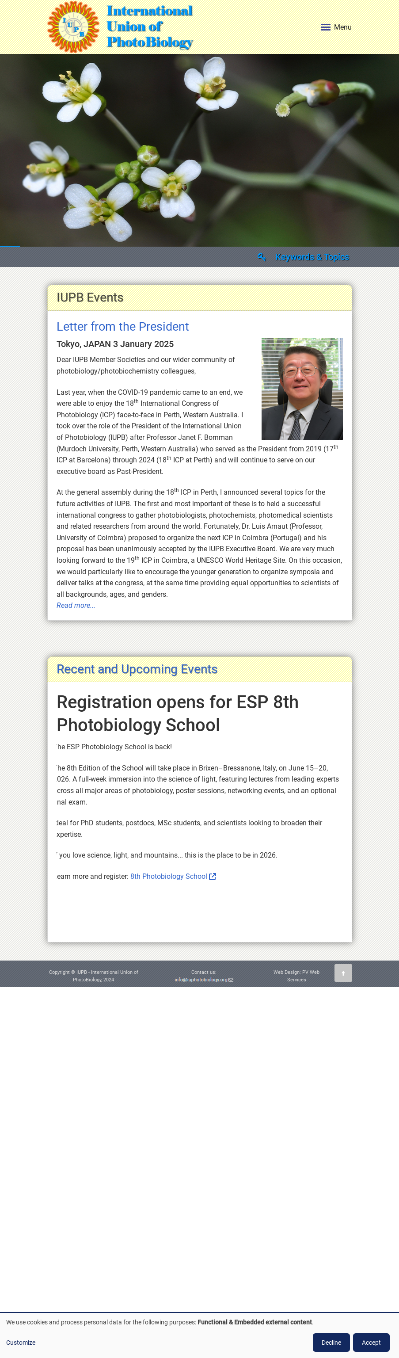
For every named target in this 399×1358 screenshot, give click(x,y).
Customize (20, 1342)
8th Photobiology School (168, 876)
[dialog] (199, 1335)
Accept (371, 1342)
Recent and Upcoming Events (137, 669)
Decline (331, 1342)
